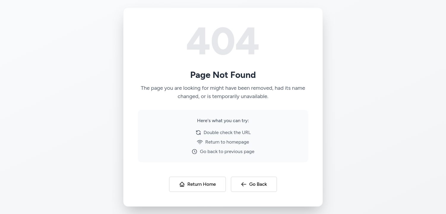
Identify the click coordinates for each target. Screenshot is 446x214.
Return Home (197, 184)
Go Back (254, 184)
